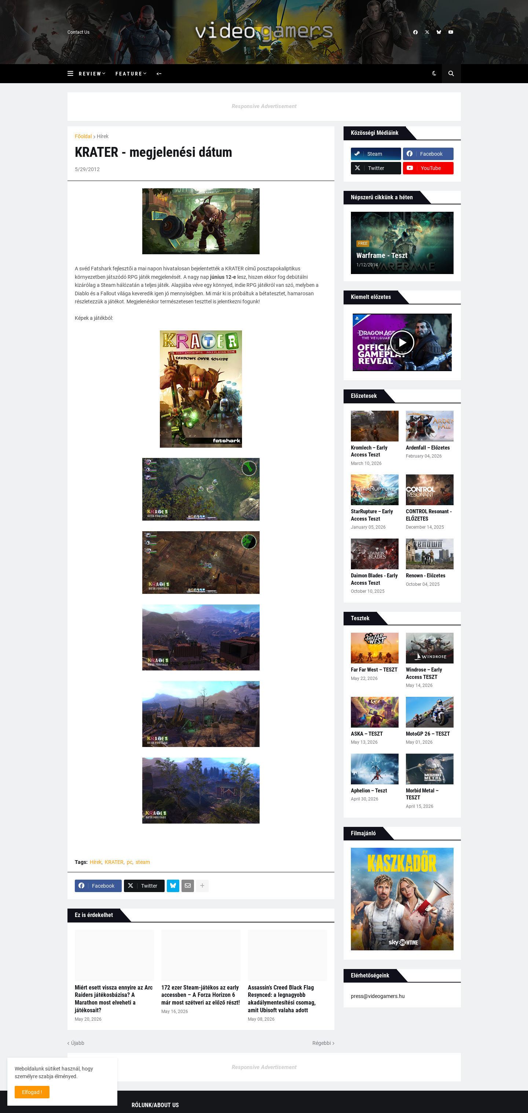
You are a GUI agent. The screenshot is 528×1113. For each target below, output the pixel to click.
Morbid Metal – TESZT (422, 794)
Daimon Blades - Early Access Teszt (374, 579)
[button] (73, 73)
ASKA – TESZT (367, 734)
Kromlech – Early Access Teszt (369, 451)
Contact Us (78, 32)
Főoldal (83, 136)
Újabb (77, 1043)
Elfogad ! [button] (32, 1092)
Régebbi (321, 1043)
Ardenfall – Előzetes (428, 447)
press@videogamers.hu (378, 996)
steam (143, 862)
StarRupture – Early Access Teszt (372, 515)
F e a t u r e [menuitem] (128, 74)
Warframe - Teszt (381, 255)
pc (129, 862)
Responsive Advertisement (264, 106)
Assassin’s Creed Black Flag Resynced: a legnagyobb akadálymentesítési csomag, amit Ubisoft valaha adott (282, 999)
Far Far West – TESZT (374, 669)
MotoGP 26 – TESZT (428, 734)
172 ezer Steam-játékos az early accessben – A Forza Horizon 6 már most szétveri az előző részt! (200, 995)
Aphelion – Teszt (369, 790)
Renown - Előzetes (425, 575)
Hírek (103, 136)
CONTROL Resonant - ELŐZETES (429, 515)
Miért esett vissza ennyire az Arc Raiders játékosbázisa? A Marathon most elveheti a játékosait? (114, 999)
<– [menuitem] (159, 74)
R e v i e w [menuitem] (89, 74)
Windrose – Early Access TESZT (424, 673)
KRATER (114, 862)
